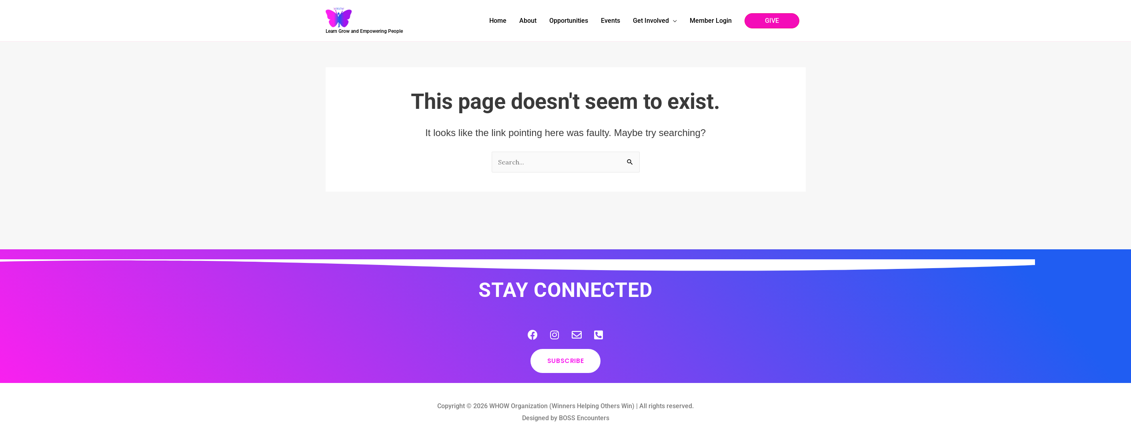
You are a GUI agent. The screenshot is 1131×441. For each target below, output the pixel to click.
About (527, 20)
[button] (772, 20)
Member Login (711, 20)
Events (610, 20)
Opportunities (568, 20)
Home (497, 20)
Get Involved (651, 20)
